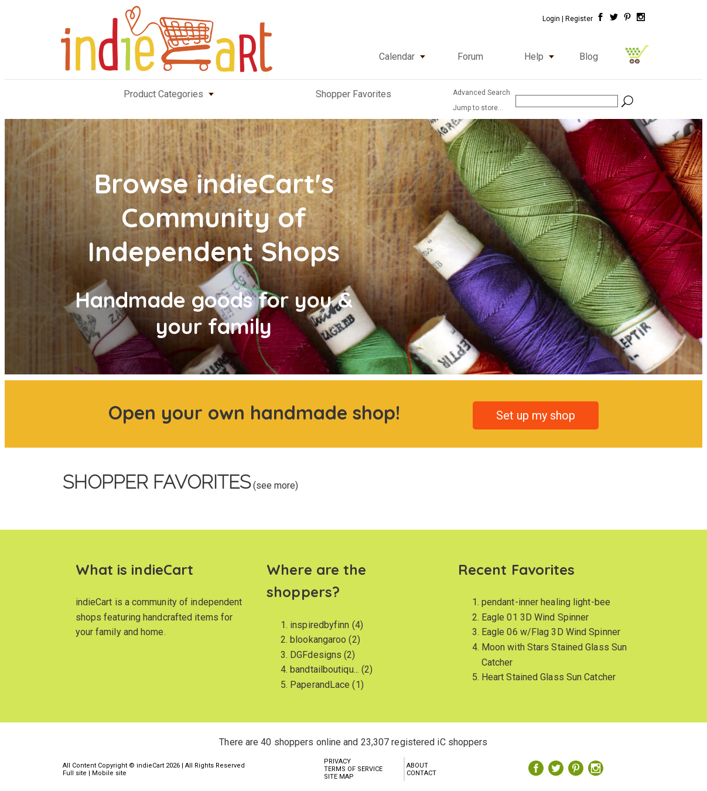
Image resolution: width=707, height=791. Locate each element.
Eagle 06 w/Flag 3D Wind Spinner (550, 631)
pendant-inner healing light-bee (545, 602)
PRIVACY (337, 761)
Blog (588, 56)
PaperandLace (320, 684)
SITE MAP (339, 776)
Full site (75, 773)
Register (579, 19)
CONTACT (421, 773)
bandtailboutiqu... (324, 669)
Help (541, 56)
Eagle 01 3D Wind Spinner (535, 617)
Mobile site (109, 773)
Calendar (405, 56)
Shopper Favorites (353, 94)
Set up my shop (535, 415)
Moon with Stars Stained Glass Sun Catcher (554, 655)
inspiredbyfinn (319, 624)
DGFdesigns (315, 654)
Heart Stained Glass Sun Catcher (548, 677)
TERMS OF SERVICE (353, 769)
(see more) (274, 485)
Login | (552, 19)
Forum (470, 56)
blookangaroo (318, 639)
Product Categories (171, 94)
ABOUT (417, 765)
